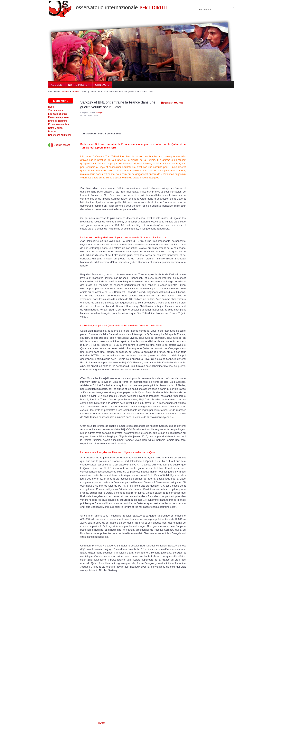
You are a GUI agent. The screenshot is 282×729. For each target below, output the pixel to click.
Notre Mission (78, 85)
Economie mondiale (58, 124)
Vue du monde (55, 110)
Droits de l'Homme (57, 121)
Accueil (56, 85)
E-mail (178, 103)
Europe (99, 112)
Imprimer (166, 103)
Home (51, 106)
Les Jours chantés (57, 113)
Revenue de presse (58, 117)
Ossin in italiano (59, 145)
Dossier (52, 131)
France (75, 91)
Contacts (102, 85)
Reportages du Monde (59, 135)
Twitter (101, 723)
